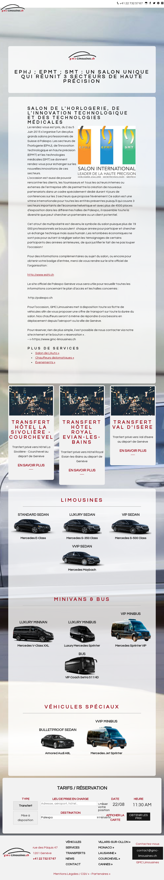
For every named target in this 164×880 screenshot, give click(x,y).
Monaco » (106, 847)
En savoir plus (31, 465)
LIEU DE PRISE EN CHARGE (70, 798)
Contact (73, 864)
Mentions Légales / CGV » (71, 873)
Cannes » (105, 864)
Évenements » (45, 362)
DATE (115, 798)
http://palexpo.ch (40, 297)
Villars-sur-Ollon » (114, 842)
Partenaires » (101, 873)
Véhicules (73, 842)
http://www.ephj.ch (40, 274)
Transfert (25, 805)
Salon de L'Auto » (47, 353)
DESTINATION (70, 812)
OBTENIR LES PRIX (138, 817)
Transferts (75, 853)
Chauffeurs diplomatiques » (54, 357)
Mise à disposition (25, 818)
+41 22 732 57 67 (131, 3)
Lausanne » (107, 853)
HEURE (138, 798)
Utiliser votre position (100, 804)
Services (73, 847)
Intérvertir (100, 817)
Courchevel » (109, 858)
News (70, 858)
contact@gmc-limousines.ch (147, 853)
